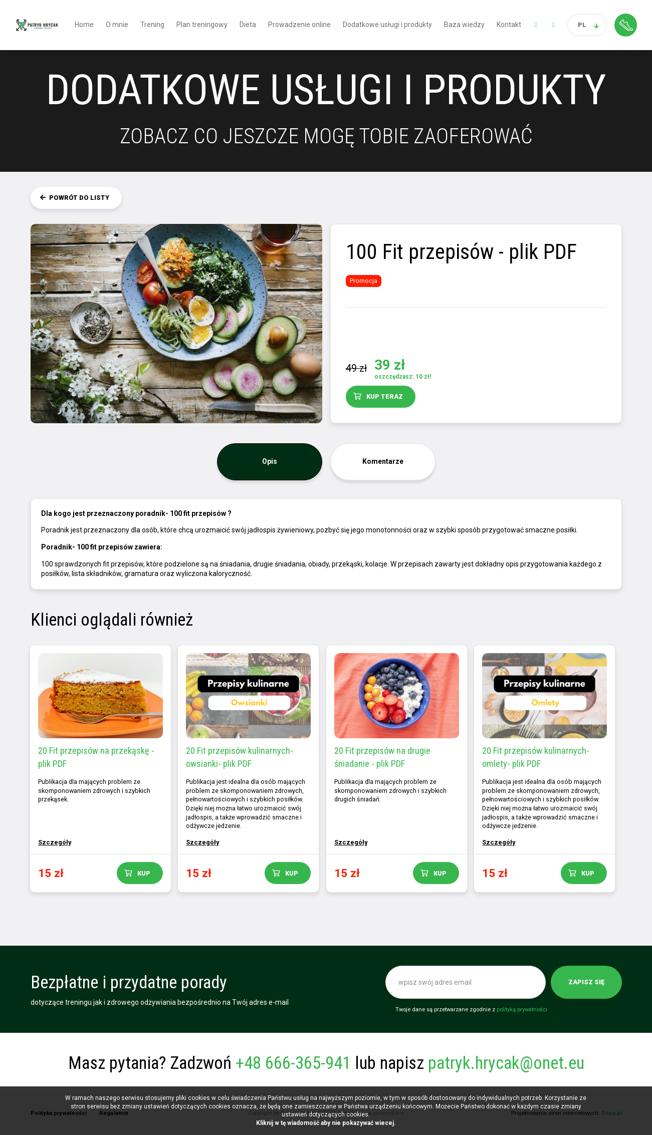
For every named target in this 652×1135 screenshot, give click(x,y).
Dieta (248, 25)
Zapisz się (586, 984)
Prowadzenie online (299, 25)
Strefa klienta (625, 25)
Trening (152, 25)
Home (84, 25)
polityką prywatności (522, 1011)
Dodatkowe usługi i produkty (387, 25)
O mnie (117, 25)
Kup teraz (384, 396)
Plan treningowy (202, 25)
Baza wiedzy (464, 25)
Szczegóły (55, 842)
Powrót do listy (79, 197)
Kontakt (509, 25)
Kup (144, 873)
